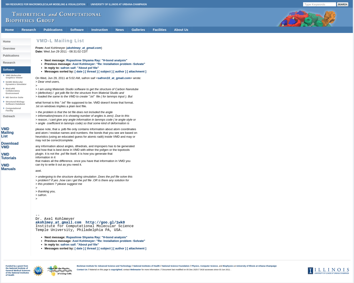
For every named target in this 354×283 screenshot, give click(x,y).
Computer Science (209, 266)
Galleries (138, 30)
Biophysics (228, 266)
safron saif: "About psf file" (79, 68)
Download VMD (9, 145)
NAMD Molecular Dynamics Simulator (16, 83)
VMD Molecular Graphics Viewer (14, 76)
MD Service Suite (14, 97)
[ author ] (119, 71)
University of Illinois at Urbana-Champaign (119, 4)
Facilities (159, 30)
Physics (195, 266)
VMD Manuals (8, 167)
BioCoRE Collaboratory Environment (13, 90)
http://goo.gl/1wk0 (105, 222)
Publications (53, 30)
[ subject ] (105, 71)
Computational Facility (13, 109)
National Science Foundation (175, 266)
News (120, 30)
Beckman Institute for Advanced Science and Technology (104, 266)
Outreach (9, 116)
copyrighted (116, 269)
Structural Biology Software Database (15, 102)
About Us (181, 30)
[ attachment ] (136, 71)
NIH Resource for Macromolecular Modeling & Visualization (45, 4)
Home (9, 30)
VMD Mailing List (7, 132)
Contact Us (82, 269)
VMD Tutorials (8, 156)
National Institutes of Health (146, 266)
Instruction (99, 30)
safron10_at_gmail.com (114, 78)
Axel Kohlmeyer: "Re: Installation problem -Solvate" (108, 64)
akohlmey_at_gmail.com (58, 222)
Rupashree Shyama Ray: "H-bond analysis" (96, 60)
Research (29, 30)
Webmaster (135, 269)
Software (77, 30)
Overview (9, 48)
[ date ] (79, 71)
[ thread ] (91, 71)
